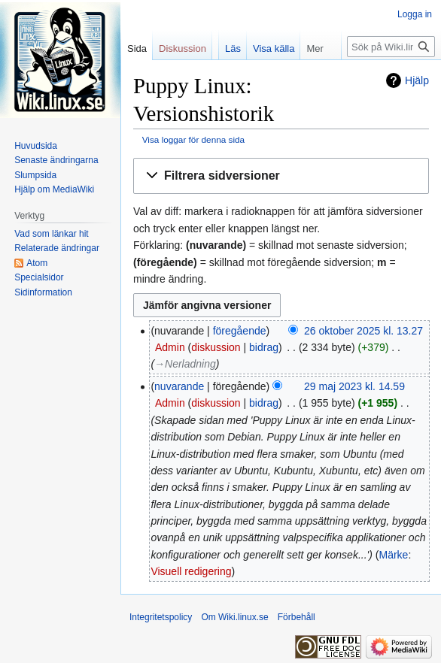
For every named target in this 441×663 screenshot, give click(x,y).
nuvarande (179, 386)
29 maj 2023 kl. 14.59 (354, 386)
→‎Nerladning (185, 364)
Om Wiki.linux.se (234, 617)
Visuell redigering (191, 571)
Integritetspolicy (160, 617)
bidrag (263, 347)
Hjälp (417, 80)
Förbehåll (296, 617)
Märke (393, 555)
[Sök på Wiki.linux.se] (391, 46)
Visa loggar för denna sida (193, 139)
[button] (281, 176)
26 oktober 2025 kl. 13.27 (363, 331)
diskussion (215, 347)
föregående (239, 331)
